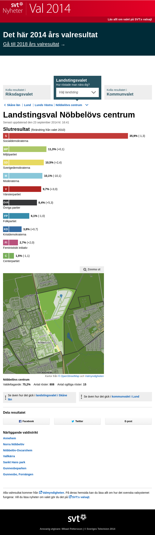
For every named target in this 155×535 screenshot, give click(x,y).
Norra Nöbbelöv (13, 444)
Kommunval (120, 92)
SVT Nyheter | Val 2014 (37, 8)
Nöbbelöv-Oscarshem (17, 450)
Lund (27, 105)
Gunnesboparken (14, 468)
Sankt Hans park (14, 462)
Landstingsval (73, 82)
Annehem (9, 438)
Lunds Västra (44, 105)
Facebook (26, 421)
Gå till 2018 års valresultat (31, 44)
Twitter (77, 421)
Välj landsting (68, 92)
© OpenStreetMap (68, 376)
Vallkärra (9, 456)
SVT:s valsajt (80, 497)
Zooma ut (91, 269)
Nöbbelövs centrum (69, 105)
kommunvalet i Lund (125, 396)
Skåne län (13, 105)
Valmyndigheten (94, 376)
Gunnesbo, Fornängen (18, 474)
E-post (128, 421)
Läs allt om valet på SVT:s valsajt (130, 19)
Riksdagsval (19, 92)
